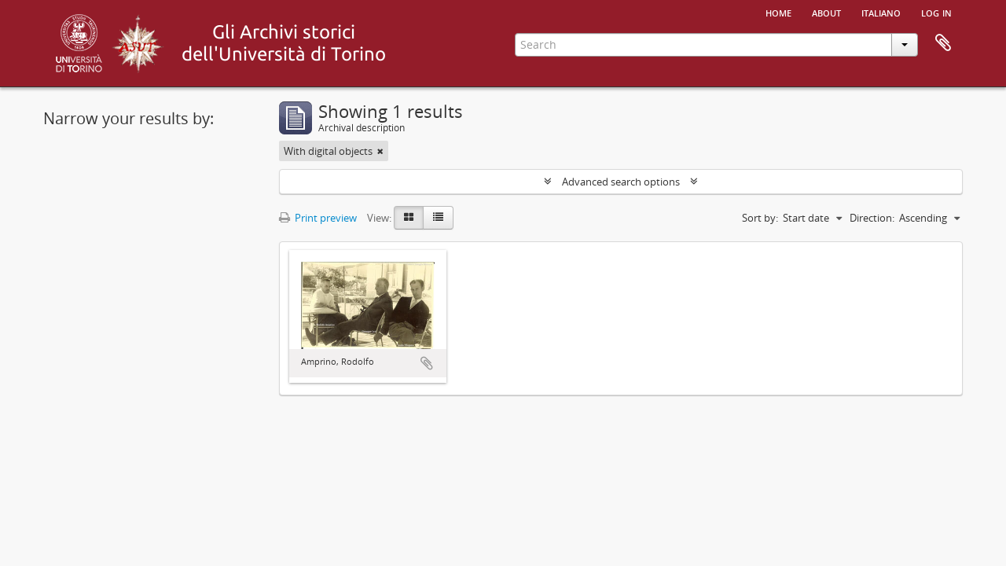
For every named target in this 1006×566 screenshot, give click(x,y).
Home (778, 11)
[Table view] (438, 218)
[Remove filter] (380, 151)
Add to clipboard (427, 363)
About (826, 11)
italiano (881, 11)
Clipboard (943, 43)
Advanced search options (621, 182)
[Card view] (409, 218)
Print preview (318, 218)
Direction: (872, 218)
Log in (936, 11)
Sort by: (760, 218)
